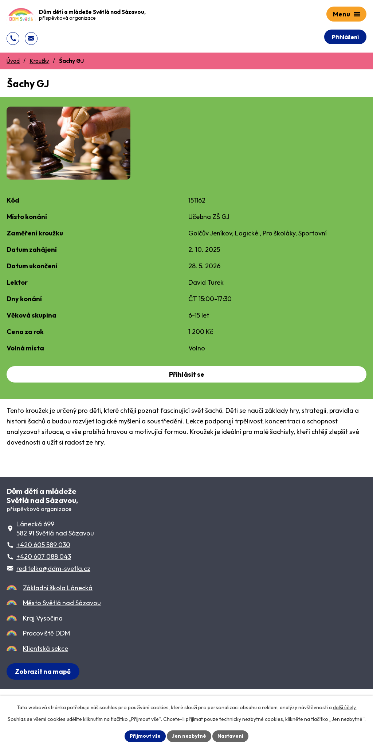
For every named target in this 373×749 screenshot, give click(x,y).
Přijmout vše (145, 736)
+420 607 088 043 (43, 556)
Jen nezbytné (189, 736)
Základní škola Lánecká (58, 588)
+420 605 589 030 (43, 545)
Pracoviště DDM (46, 633)
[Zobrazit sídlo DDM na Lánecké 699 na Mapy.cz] (43, 671)
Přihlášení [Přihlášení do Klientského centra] (345, 37)
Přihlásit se (186, 374)
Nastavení (230, 736)
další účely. (345, 707)
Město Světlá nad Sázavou (62, 603)
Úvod (13, 60)
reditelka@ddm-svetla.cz (53, 568)
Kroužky (39, 60)
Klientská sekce (45, 648)
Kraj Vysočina (43, 618)
